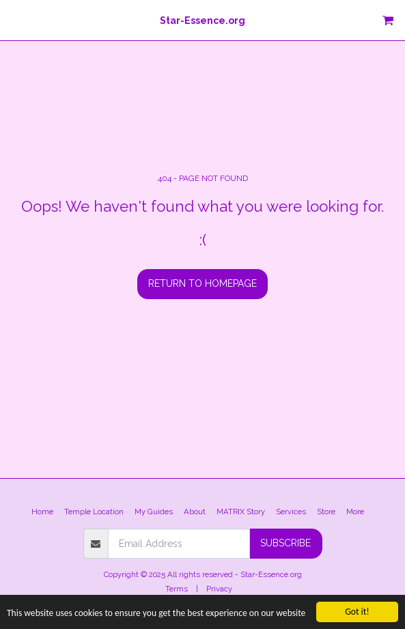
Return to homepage (202, 283)
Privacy (219, 588)
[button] (15, 20)
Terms (176, 588)
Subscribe (285, 542)
